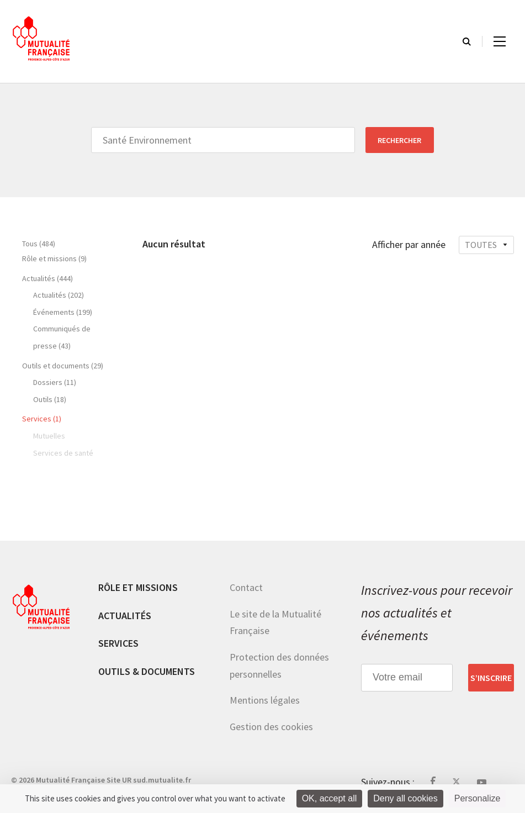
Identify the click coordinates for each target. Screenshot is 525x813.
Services (118, 643)
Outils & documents (146, 671)
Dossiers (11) (54, 382)
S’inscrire (491, 677)
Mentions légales (265, 700)
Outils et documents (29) (62, 366)
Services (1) (41, 419)
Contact (246, 587)
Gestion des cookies (271, 726)
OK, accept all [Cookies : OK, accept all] (329, 798)
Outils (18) (49, 399)
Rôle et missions (138, 587)
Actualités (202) (58, 295)
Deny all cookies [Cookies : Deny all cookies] (405, 798)
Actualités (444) (47, 278)
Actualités (124, 615)
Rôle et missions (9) (54, 258)
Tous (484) (38, 244)
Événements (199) (62, 312)
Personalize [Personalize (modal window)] (477, 798)
